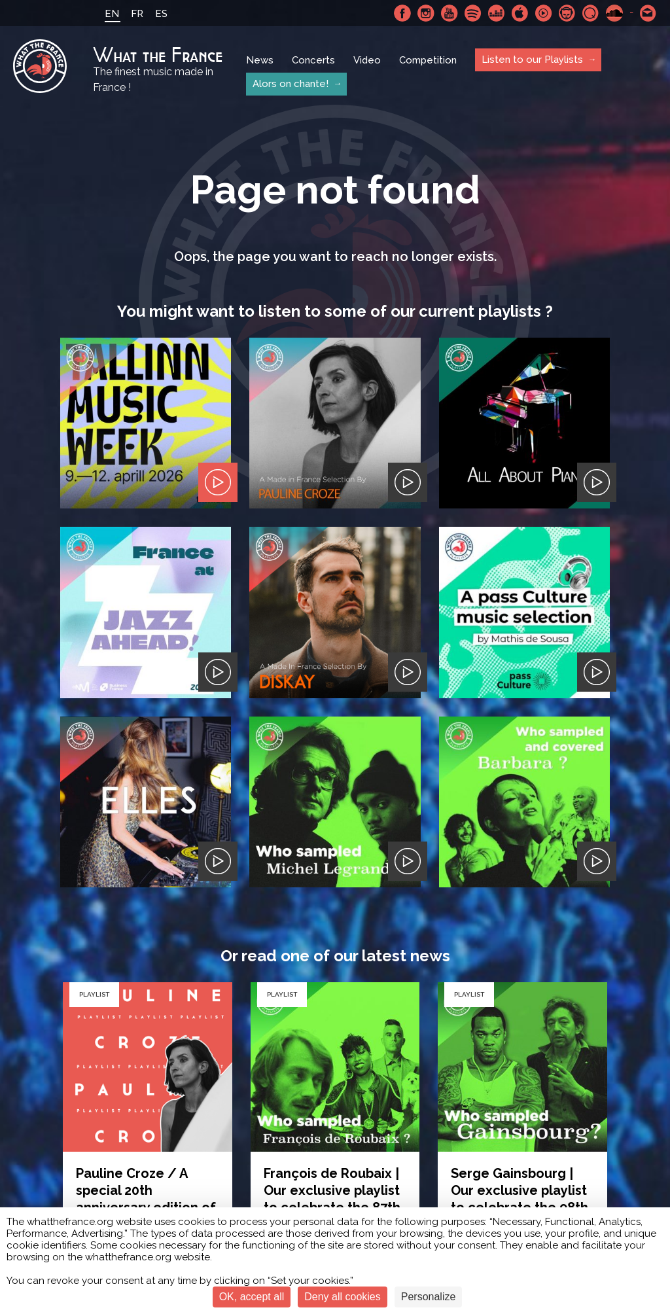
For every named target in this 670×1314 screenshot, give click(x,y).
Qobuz (590, 13)
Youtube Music (543, 13)
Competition (428, 60)
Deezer (496, 13)
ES (161, 14)
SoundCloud (614, 13)
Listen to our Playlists (532, 59)
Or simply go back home (335, 1091)
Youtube (449, 13)
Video (367, 60)
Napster (567, 13)
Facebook (402, 13)
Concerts (313, 60)
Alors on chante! (290, 84)
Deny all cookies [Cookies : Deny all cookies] (342, 1296)
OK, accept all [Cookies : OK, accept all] (252, 1296)
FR (137, 14)
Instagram (425, 13)
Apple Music (520, 13)
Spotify (473, 13)
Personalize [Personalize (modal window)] (428, 1296)
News (259, 60)
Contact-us (648, 13)
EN (112, 14)
